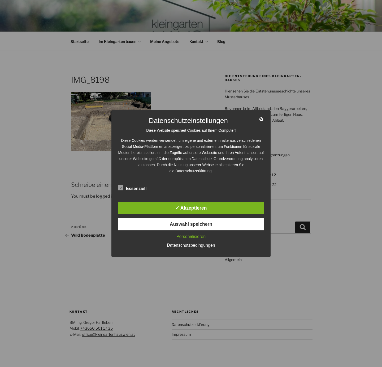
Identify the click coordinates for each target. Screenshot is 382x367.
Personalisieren (191, 236)
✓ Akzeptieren (191, 208)
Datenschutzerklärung (193, 171)
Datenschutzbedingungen (191, 245)
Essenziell (132, 187)
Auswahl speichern (191, 224)
